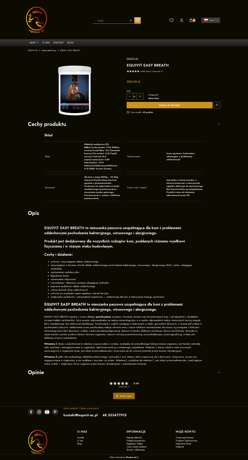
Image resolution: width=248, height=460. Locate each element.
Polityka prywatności (135, 440)
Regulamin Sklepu (134, 443)
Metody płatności (134, 437)
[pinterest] (55, 412)
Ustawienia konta (183, 443)
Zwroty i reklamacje (135, 449)
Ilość (128, 90)
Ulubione (180, 446)
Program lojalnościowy (186, 440)
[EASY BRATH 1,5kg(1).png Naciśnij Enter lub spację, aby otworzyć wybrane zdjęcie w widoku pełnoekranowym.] (75, 87)
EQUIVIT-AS (33, 50)
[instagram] (39, 412)
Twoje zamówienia (184, 437)
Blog (79, 443)
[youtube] (47, 412)
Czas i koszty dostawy (136, 446)
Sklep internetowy (123, 457)
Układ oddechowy (49, 50)
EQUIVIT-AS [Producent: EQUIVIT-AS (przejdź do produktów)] (132, 58)
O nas (80, 440)
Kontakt (80, 437)
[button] (137, 20)
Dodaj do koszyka (169, 105)
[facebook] (31, 412)
